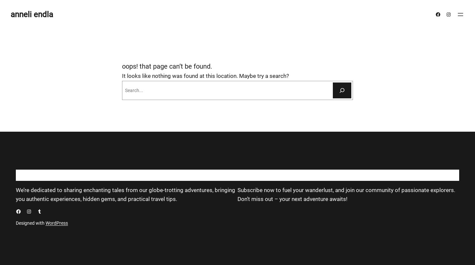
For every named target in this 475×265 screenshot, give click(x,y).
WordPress (57, 223)
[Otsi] (342, 90)
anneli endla (32, 14)
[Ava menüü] (460, 14)
